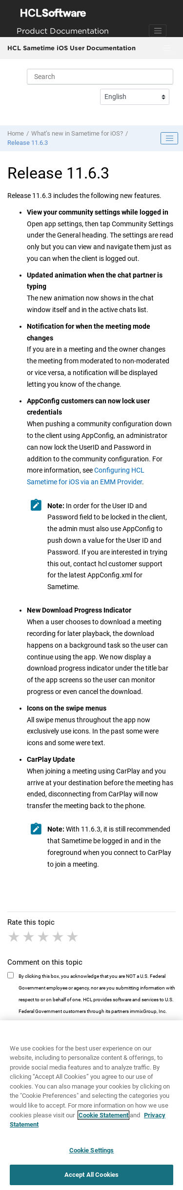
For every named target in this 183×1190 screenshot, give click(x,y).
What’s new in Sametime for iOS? (77, 133)
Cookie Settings (91, 1153)
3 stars (44, 937)
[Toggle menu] (167, 48)
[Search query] (100, 76)
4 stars (58, 937)
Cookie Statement (103, 1118)
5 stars (73, 937)
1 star (14, 937)
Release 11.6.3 (27, 142)
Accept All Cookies (91, 1178)
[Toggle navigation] (157, 30)
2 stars (29, 937)
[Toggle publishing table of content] (169, 138)
